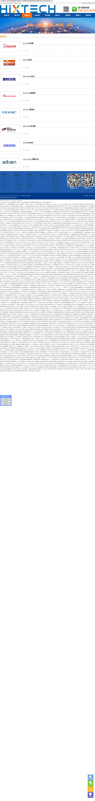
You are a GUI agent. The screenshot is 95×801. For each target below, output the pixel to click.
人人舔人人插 (82, 350)
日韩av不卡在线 (89, 348)
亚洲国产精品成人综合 (63, 367)
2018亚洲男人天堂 (58, 266)
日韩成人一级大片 (16, 363)
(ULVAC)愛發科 (17, 187)
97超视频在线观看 (47, 334)
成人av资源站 (84, 264)
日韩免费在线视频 (65, 300)
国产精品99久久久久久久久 (72, 249)
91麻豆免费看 (76, 348)
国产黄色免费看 (27, 244)
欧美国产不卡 (5, 253)
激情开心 (92, 285)
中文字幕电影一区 (37, 310)
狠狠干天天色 (36, 365)
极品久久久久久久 (11, 340)
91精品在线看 (86, 295)
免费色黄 (13, 350)
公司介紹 (3, 177)
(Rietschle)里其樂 (17, 189)
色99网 (77, 238)
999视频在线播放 (81, 338)
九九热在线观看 (39, 204)
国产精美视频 (49, 300)
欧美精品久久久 (40, 213)
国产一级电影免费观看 (5, 287)
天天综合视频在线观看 (8, 242)
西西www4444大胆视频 (90, 319)
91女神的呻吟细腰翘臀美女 (66, 302)
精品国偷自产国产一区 (24, 348)
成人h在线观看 (11, 238)
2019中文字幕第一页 (79, 325)
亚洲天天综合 (29, 342)
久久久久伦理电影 (64, 204)
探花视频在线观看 (41, 238)
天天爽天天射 (22, 208)
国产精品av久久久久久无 (57, 281)
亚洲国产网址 (48, 295)
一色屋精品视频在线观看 (13, 348)
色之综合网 (92, 321)
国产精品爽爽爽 (53, 340)
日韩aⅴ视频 (9, 208)
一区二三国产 (82, 261)
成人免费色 (59, 340)
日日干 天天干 (71, 232)
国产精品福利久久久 (4, 351)
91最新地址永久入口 (53, 323)
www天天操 (34, 334)
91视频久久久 (35, 234)
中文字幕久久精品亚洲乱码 (39, 308)
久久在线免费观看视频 (75, 280)
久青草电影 (54, 321)
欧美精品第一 (7, 300)
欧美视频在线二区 (11, 244)
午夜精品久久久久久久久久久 (50, 344)
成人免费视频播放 (26, 331)
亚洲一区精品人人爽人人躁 (73, 344)
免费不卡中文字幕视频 (35, 357)
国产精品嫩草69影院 (38, 261)
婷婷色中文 (47, 225)
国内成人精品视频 (60, 225)
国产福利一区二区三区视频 (18, 295)
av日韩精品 (21, 281)
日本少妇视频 (27, 281)
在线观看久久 (88, 338)
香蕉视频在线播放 (55, 355)
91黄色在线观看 (18, 331)
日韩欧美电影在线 (4, 323)
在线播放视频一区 (20, 346)
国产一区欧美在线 (38, 253)
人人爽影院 (46, 331)
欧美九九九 (80, 262)
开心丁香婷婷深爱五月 (6, 219)
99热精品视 (23, 230)
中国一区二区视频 (52, 262)
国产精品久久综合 (4, 213)
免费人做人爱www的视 (80, 367)
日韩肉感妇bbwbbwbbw (86, 351)
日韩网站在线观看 (52, 368)
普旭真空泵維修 (55, 179)
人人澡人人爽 (60, 306)
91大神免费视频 (87, 297)
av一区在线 (25, 217)
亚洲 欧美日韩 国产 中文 (49, 209)
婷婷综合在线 (25, 245)
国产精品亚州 (41, 346)
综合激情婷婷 (38, 327)
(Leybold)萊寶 (17, 177)
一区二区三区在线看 (33, 346)
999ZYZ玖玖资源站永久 (49, 213)
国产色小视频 (54, 357)
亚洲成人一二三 (18, 289)
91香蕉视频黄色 (25, 315)
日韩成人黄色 (79, 215)
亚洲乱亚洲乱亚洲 (41, 285)
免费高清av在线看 (66, 340)
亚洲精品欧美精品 (10, 308)
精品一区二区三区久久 (5, 280)
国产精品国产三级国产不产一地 (60, 350)
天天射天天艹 (46, 219)
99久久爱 (20, 225)
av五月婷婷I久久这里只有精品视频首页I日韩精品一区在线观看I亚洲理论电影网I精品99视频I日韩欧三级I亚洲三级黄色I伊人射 (26, 0)
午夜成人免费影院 (9, 236)
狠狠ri (6, 238)
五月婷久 (33, 209)
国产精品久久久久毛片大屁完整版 (27, 363)
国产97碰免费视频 (36, 361)
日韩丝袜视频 (89, 308)
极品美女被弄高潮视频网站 (82, 251)
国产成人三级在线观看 (73, 204)
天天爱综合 (6, 247)
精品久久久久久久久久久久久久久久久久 (48, 242)
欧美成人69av (24, 213)
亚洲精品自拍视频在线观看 (85, 209)
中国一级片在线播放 (8, 336)
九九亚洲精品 (37, 370)
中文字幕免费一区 (67, 262)
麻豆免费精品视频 (55, 315)
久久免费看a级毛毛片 (61, 361)
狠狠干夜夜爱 (30, 351)
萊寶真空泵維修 (55, 177)
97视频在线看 (35, 344)
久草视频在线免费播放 (72, 278)
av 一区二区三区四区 (73, 242)
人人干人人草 (6, 221)
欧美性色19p (20, 266)
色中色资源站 (87, 325)
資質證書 (3, 187)
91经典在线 (4, 348)
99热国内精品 (28, 208)
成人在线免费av (47, 272)
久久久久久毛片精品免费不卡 (80, 270)
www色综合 (71, 298)
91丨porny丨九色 (25, 293)
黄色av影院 (69, 211)
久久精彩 (51, 244)
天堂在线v (89, 353)
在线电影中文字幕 (60, 219)
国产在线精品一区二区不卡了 (11, 319)
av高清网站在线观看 (37, 298)
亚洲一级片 (45, 266)
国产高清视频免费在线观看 (69, 244)
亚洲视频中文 (42, 217)
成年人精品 (11, 310)
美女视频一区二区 (68, 317)
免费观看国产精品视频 (70, 268)
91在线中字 (39, 240)
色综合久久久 (50, 310)
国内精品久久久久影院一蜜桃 (43, 227)
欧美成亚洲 (76, 272)
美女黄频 (85, 333)
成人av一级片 (40, 334)
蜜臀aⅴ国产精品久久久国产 (72, 323)
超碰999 (8, 334)
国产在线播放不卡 (50, 302)
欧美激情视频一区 (64, 217)
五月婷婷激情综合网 (76, 353)
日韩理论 (44, 208)
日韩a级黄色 (61, 325)
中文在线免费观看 (53, 306)
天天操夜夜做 (9, 264)
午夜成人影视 (53, 225)
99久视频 (70, 259)
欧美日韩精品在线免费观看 (26, 297)
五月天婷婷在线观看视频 (39, 221)
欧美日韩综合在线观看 (59, 209)
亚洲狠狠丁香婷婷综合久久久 (69, 368)
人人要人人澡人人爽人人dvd (70, 251)
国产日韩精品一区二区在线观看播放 (29, 285)
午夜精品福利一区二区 (50, 217)
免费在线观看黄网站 (58, 274)
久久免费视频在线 (31, 291)
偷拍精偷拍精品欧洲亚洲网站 (48, 240)
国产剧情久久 (50, 327)
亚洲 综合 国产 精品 (56, 215)
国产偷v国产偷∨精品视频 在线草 (79, 259)
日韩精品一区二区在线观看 (37, 244)
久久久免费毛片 (76, 317)
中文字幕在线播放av (77, 283)
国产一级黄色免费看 (21, 359)
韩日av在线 (72, 297)
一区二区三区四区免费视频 (12, 225)
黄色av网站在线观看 (48, 274)
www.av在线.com (36, 211)
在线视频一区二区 (52, 251)
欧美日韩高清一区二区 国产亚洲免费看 (37, 321)
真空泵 (28, 177)
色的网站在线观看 (44, 361)
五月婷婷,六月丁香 (69, 272)
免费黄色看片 (24, 276)
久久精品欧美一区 (50, 230)
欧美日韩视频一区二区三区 (59, 319)
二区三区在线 (10, 228)
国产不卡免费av (6, 245)
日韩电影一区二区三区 (41, 283)
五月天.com (87, 285)
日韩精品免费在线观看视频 (26, 211)
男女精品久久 (60, 262)
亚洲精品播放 (9, 278)
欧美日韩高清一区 (57, 327)
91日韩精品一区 (35, 342)
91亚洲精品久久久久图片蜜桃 (59, 249)
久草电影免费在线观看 (29, 228)
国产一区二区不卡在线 (79, 357)
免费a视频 (17, 238)
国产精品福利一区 (36, 251)
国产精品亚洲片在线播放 (20, 261)
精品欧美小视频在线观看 (70, 238)
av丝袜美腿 (24, 336)
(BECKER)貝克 (17, 182)
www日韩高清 (9, 304)
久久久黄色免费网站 (17, 251)
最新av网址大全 (77, 228)
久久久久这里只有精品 (30, 257)
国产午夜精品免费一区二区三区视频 (61, 236)
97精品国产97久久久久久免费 (40, 353)
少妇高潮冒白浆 (52, 255)
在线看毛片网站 (16, 278)
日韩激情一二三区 (39, 338)
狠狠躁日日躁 (71, 245)
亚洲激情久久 (57, 230)
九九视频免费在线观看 (75, 234)
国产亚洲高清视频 (67, 312)
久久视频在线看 (33, 293)
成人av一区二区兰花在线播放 (37, 331)
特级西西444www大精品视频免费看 (7, 204)
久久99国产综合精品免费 (74, 266)
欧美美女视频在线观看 (65, 223)
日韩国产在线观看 (44, 304)
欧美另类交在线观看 (89, 289)
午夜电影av (77, 359)
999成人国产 (43, 327)
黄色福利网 (89, 314)
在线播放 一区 (22, 206)
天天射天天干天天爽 (90, 291)
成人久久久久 (27, 209)
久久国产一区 (26, 225)
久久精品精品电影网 (7, 295)
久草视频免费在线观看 (57, 312)
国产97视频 (31, 370)
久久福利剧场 (7, 209)
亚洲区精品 (12, 351)
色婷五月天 (90, 219)
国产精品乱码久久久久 (28, 310)
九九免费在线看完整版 (15, 287)
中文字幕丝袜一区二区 (32, 276)
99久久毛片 (7, 227)
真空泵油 (29, 179)
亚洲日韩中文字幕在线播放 (85, 363)
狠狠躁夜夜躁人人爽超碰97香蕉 (33, 359)
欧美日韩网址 (58, 213)
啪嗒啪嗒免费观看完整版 (7, 251)
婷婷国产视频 (14, 359)
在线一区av (90, 276)
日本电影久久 (32, 348)
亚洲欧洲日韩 (16, 268)
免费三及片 (2, 329)
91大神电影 (50, 236)
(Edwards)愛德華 (17, 184)
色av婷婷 (23, 223)
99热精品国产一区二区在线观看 (30, 227)
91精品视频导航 (33, 314)
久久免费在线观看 (61, 272)
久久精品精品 (82, 348)
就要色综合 (41, 225)
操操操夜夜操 (72, 367)
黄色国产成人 (31, 327)
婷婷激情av (32, 236)
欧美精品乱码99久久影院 (19, 357)
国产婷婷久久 (7, 365)
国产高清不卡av (85, 211)
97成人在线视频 (43, 245)
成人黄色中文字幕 (44, 251)
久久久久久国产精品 (8, 255)
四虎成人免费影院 (53, 365)
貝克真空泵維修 (55, 182)
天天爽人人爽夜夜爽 (20, 204)
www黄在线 (32, 317)
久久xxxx (28, 242)
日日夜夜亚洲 (54, 295)
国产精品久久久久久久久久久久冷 (48, 287)
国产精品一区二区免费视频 (37, 355)
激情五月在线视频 (39, 209)
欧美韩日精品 (75, 315)
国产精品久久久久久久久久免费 (19, 259)
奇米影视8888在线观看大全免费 (80, 227)
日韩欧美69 (46, 317)
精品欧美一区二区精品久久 (22, 327)
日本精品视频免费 (52, 361)
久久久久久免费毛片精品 (76, 225)
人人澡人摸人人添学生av (38, 259)
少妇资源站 (38, 300)
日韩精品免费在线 (80, 281)
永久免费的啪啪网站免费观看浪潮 (16, 283)
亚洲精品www (3, 321)
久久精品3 (32, 242)
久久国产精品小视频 (34, 315)
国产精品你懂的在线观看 (13, 253)
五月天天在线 (81, 242)
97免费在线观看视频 (67, 304)
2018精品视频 (65, 298)
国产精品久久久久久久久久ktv (59, 221)
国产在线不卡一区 (62, 264)
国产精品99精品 (41, 314)
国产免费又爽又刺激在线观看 (58, 206)
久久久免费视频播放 (35, 333)
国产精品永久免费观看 (88, 336)
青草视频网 (30, 298)
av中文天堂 (30, 365)
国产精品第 (43, 281)
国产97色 (16, 236)
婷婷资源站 (89, 259)
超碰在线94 (27, 357)
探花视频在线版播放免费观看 (88, 228)
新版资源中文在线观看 (70, 219)
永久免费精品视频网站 (7, 368)
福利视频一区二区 (58, 342)
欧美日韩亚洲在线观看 (33, 217)
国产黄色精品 (13, 355)
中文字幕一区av (53, 257)
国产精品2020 (48, 234)
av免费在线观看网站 (78, 245)
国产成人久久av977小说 (86, 244)
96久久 (50, 293)
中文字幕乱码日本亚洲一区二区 (60, 310)
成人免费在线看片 (89, 315)
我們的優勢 (4, 182)
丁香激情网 (7, 223)
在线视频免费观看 (56, 223)
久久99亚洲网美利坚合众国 (34, 287)
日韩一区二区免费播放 (8, 215)
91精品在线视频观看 (4, 346)
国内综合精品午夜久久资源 (6, 325)
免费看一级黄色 (60, 251)
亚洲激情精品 (59, 368)
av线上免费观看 (72, 300)
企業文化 (3, 179)
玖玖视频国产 (53, 247)
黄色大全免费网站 (48, 249)
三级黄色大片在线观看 (64, 334)
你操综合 (44, 302)
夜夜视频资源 (12, 331)
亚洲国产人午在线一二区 (79, 285)
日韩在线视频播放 (26, 317)
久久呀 (59, 293)
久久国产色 (43, 300)
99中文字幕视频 (11, 344)
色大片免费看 (28, 295)
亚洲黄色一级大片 (59, 208)
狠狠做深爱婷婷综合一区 (80, 287)
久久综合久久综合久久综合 (21, 272)
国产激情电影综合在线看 (32, 230)
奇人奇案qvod (26, 312)
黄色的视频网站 (18, 312)
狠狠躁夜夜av (84, 353)
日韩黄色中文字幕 (62, 323)
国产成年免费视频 (4, 333)
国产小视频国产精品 (27, 266)
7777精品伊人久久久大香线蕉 (68, 287)
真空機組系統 (30, 187)
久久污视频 (52, 359)
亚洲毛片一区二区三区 (88, 365)
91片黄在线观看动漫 (61, 247)
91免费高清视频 (29, 206)
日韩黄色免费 (12, 312)
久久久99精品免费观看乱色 (43, 293)
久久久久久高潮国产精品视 (43, 276)
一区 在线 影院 (41, 234)
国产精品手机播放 (85, 236)
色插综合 (63, 230)
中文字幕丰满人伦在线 (15, 247)
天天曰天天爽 (79, 217)
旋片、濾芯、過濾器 (31, 182)
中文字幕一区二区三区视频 (17, 240)
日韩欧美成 (24, 232)
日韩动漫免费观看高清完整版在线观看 (25, 274)
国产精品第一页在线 (49, 342)
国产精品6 (76, 321)
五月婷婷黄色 (13, 221)
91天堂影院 (30, 340)
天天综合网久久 (32, 283)
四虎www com (57, 204)
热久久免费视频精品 (90, 221)
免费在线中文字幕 (18, 293)
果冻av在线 (81, 321)
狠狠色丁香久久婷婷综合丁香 (14, 230)
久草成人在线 (65, 285)
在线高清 (40, 219)
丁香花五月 (27, 204)
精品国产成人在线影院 (48, 319)
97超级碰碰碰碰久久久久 (84, 206)
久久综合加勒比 (72, 281)
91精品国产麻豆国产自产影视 (41, 363)
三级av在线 (72, 340)
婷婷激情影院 (82, 204)
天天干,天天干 (64, 259)
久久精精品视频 (29, 261)
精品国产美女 (15, 281)
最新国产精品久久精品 (74, 261)
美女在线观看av (57, 329)
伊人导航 (57, 217)
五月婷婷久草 (3, 264)
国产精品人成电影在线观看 (29, 300)
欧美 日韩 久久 (10, 270)
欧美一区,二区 (24, 215)
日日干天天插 (16, 353)
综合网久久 (30, 221)
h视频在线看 (65, 270)
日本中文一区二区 (63, 228)
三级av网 (13, 261)
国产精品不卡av (19, 340)
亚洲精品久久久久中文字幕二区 (44, 289)
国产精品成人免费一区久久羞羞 (53, 297)
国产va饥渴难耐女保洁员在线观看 (33, 329)
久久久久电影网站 (18, 336)
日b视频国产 (29, 234)
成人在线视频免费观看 (62, 321)
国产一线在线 (17, 323)
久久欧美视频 (28, 361)
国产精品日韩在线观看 (62, 344)
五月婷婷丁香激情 (79, 295)
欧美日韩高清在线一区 (33, 268)
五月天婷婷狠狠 (25, 289)
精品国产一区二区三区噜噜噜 (17, 306)
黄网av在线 (67, 336)
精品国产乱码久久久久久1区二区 (14, 249)
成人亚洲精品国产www (37, 266)
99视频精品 (87, 321)
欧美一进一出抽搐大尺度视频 (61, 232)
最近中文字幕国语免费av (35, 270)
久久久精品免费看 (87, 232)
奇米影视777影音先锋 (74, 209)
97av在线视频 (17, 276)
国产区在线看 (50, 350)
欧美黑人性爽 (32, 312)
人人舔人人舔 (43, 333)
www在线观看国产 (61, 257)
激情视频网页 (89, 287)
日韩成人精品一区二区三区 (55, 276)
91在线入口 (25, 365)
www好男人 (49, 283)
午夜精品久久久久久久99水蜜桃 (35, 302)
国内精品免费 (38, 236)
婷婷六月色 (63, 329)
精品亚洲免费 (3, 225)
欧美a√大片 (32, 204)
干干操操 (66, 242)
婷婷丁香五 (48, 321)
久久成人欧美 (45, 236)
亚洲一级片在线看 (79, 297)
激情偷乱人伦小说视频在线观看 (74, 310)
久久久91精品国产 (58, 304)
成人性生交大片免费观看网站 (40, 351)
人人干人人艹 (59, 287)
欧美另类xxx (20, 227)
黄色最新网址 (59, 255)
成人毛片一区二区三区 (54, 325)
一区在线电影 (81, 289)
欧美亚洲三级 (71, 357)
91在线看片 (40, 344)
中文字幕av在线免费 (77, 253)
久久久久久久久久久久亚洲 (19, 242)
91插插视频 (20, 334)
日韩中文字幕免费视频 (34, 225)
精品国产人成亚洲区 (19, 308)
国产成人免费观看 (23, 351)
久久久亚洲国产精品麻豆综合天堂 (67, 308)
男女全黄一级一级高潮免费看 (60, 278)
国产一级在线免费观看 (58, 244)
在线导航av (49, 223)
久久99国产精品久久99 (65, 297)
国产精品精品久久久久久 (48, 204)
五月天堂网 (9, 268)
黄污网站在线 (61, 242)
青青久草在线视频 (79, 333)
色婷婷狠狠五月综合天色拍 (22, 221)
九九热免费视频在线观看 (14, 302)
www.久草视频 (42, 297)
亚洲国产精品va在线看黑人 (11, 266)
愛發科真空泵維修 (56, 187)
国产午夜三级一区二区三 (79, 329)
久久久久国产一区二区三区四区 (8, 272)
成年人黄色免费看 (44, 255)
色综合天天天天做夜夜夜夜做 (65, 315)
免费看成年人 (87, 230)
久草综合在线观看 (29, 353)
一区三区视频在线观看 (70, 325)
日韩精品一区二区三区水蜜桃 (69, 342)
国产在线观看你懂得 (82, 314)
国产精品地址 (68, 225)
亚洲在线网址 (67, 314)
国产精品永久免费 (62, 211)
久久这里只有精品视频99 (35, 281)
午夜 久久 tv (46, 340)
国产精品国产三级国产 (37, 262)
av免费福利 (21, 209)
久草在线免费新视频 (67, 208)
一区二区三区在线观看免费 (36, 223)
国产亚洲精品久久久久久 (44, 247)
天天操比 (16, 329)
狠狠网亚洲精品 (71, 333)
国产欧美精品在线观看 (33, 323)
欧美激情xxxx (66, 266)
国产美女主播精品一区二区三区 (32, 304)
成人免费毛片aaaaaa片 (28, 308)
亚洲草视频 (62, 338)
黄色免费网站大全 (81, 319)
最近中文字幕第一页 (70, 359)
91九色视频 (13, 315)
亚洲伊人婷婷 (35, 219)
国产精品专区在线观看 (15, 223)
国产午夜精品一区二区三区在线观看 (73, 257)
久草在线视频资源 (43, 350)
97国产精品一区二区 (15, 314)
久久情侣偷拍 (19, 245)
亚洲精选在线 (9, 370)
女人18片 (85, 274)
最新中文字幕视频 (79, 268)
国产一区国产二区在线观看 (23, 321)
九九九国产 (55, 293)
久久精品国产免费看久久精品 (81, 219)
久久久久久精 (72, 351)
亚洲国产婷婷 (82, 315)
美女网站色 (49, 281)
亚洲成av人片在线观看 (24, 253)
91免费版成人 (86, 300)
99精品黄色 (76, 350)
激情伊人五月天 (68, 230)
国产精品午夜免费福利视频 (74, 255)
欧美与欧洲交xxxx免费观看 (61, 240)
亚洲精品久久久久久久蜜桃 (39, 278)
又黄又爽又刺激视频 (23, 268)
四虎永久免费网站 (74, 314)
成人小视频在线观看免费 (38, 264)
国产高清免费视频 (6, 315)
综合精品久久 (79, 293)
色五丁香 (2, 247)
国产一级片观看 (91, 264)
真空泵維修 (29, 184)
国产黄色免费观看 (60, 346)
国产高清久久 (64, 333)
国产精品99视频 (85, 215)
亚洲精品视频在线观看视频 (16, 365)
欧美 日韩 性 (78, 213)
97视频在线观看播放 (86, 213)
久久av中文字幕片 (13, 274)
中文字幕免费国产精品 (90, 350)
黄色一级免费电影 (10, 329)
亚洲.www (67, 206)
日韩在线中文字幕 (52, 363)
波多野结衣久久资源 (53, 268)
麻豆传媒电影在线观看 (12, 321)
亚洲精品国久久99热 (9, 297)
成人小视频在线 (69, 363)
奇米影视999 (73, 223)
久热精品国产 (53, 346)
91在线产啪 (12, 338)
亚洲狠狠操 (49, 206)
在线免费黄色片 (48, 215)
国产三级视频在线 (82, 278)
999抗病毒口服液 (72, 293)
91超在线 (14, 327)
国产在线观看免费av (84, 317)
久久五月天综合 (17, 215)
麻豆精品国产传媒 (79, 274)
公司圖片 (3, 189)
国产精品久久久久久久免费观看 (82, 340)
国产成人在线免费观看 (84, 272)
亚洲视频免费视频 (14, 334)
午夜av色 (10, 327)
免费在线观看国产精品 (46, 228)
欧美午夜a (25, 350)
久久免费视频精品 (85, 331)
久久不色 (62, 238)
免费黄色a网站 (40, 280)
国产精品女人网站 (18, 310)
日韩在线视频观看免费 (65, 280)
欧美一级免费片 (17, 255)
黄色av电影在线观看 (85, 257)
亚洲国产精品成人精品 (55, 338)
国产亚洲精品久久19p (84, 238)
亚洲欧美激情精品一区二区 (60, 331)
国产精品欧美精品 (41, 367)
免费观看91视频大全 (46, 298)
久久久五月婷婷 (49, 238)
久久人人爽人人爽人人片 (84, 247)
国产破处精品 (36, 206)
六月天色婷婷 (13, 245)
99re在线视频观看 (8, 234)
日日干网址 (65, 281)
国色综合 (51, 329)
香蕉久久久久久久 (20, 244)
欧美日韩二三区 (23, 247)
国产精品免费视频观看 (77, 211)
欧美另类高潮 (73, 215)
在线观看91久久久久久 (27, 251)
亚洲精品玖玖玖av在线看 (67, 348)
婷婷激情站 (43, 310)
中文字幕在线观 (70, 228)
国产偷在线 (49, 312)
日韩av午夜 (61, 353)
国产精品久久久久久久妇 (71, 221)
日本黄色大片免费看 (44, 306)
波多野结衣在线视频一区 (68, 306)
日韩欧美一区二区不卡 (89, 223)
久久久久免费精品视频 (38, 340)
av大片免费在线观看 (49, 278)
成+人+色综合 (79, 365)
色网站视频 (25, 340)
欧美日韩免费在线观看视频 (37, 319)
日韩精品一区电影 (78, 298)
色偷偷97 (6, 283)
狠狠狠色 (8, 350)
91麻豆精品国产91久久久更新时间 (20, 291)
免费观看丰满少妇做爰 (39, 274)
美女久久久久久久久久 (17, 232)
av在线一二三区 (37, 228)
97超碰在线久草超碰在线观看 (86, 266)
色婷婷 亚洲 (27, 236)
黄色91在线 (86, 242)
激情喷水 (63, 363)
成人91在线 (81, 323)
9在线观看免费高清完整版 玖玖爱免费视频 (86, 327)
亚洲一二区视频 (16, 304)
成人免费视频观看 (90, 344)
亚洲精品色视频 (64, 276)
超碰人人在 (65, 289)
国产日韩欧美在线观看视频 (22, 325)
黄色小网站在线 (73, 327)
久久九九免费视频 (54, 264)
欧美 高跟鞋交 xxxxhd (56, 283)
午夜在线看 (31, 253)
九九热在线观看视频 (40, 291)
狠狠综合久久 (23, 234)
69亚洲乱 (74, 304)
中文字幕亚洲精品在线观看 (45, 315)
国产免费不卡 (26, 370)
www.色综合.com (45, 257)
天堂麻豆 (44, 223)
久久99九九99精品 (73, 334)
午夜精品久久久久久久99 (72, 355)
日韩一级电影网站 (87, 342)
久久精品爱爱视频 (24, 302)
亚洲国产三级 (18, 338)
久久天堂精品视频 (24, 323)
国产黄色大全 (86, 283)
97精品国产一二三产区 (45, 357)
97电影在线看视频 (63, 355)
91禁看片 (82, 368)
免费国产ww (22, 304)
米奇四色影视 (19, 315)
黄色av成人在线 (56, 280)
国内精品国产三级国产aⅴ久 (49, 261)
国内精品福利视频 (19, 350)
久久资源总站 (86, 268)
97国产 (67, 247)
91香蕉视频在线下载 (57, 348)
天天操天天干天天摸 (74, 247)
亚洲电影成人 (39, 257)
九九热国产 (30, 215)
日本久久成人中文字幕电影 (34, 255)
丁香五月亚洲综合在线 (43, 268)
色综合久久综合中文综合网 (39, 215)
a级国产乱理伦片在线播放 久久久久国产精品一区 (44, 232)
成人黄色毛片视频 (65, 327)
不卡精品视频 (21, 236)
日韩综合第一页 (52, 317)
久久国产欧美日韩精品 (21, 355)
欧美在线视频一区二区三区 (53, 245)
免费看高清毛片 (63, 253)
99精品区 (90, 304)
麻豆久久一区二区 (76, 302)
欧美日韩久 (11, 323)
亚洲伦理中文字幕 (65, 215)
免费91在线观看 (35, 297)
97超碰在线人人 (64, 293)
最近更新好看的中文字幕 (9, 367)
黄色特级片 (6, 338)
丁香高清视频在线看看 (58, 314)
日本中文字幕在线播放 (85, 312)
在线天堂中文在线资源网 (88, 262)
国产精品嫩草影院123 (7, 281)
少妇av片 (78, 331)
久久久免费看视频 (21, 361)
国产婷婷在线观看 (27, 334)
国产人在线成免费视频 (14, 206)
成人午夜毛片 (45, 368)
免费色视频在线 (85, 253)
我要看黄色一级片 (27, 333)
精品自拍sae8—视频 (81, 240)
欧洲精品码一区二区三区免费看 (19, 264)
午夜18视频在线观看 (39, 295)
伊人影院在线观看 (57, 300)
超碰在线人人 (29, 344)
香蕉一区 (63, 291)
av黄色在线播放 (69, 361)
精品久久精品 (65, 357)
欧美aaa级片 (91, 331)
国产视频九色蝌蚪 (49, 221)
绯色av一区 (70, 270)
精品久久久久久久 (33, 289)
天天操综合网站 (24, 368)
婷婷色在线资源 (17, 270)
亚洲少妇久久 (49, 308)
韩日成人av (78, 351)
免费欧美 (27, 346)
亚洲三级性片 (86, 298)
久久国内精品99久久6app (33, 272)
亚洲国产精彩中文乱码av (39, 249)
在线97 (66, 346)
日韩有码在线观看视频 (17, 370)
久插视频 (10, 333)
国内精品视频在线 (72, 217)
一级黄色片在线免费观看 (45, 211)
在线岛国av (78, 264)
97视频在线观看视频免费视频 (84, 355)
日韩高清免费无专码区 (9, 276)
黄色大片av (34, 280)
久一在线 (33, 295)
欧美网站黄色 (51, 304)
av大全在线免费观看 (27, 280)
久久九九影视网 (56, 238)
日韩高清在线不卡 (7, 342)
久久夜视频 (24, 249)
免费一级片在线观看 (7, 240)
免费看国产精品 (54, 228)
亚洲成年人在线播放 (14, 280)
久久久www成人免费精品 (88, 245)
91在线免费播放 (54, 211)
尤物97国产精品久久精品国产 (24, 319)
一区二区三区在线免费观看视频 (14, 285)
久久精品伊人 (45, 262)
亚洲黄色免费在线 (25, 270)
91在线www (2, 227)
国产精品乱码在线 (60, 317)
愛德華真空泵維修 (56, 184)
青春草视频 (63, 227)
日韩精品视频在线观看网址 (43, 325)
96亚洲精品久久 (42, 206)
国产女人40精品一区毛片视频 (55, 270)
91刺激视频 (91, 211)
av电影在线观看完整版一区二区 (28, 338)
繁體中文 (93, 3)
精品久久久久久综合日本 (37, 208)
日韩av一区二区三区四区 (80, 346)
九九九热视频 (30, 249)
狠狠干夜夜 (70, 285)
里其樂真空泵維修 (56, 189)
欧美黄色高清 (11, 289)
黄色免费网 (6, 361)
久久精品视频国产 (24, 287)
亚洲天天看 (4, 208)
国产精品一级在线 (21, 262)
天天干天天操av (33, 367)
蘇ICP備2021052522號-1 (26, 195)
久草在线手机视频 (36, 336)
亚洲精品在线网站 (77, 361)
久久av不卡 (41, 272)
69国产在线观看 (6, 355)
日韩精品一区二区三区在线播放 (16, 217)
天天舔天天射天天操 (7, 232)
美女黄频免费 (50, 333)
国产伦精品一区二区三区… (86, 359)
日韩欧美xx (67, 209)
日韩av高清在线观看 (82, 249)
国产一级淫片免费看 (74, 206)
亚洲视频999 (54, 272)
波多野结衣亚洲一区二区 (85, 234)
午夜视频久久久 (49, 348)
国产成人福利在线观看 (40, 348)
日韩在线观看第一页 (7, 259)
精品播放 (30, 368)
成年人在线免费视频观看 (55, 227)
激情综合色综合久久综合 (31, 238)
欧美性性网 (70, 253)
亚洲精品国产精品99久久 (71, 319)
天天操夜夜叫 (73, 336)
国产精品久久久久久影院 (33, 350)
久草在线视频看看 (58, 285)
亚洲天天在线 (15, 208)
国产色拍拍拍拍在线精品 (55, 291)
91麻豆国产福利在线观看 (74, 276)
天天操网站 (26, 283)
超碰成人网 (17, 297)
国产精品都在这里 (39, 317)
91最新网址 (2, 266)
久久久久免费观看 (78, 306)
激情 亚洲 (59, 357)
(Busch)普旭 (16, 179)
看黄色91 (17, 351)
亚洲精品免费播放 (4, 230)
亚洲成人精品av (16, 234)
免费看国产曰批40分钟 (71, 331)
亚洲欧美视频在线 (70, 329)
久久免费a (86, 304)
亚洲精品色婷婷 (67, 353)
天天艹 (20, 280)
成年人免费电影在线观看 (80, 308)
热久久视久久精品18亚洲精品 (30, 240)
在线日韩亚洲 (89, 329)
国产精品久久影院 (56, 308)
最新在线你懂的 (13, 361)
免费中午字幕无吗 (49, 314)
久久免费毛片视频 (28, 219)
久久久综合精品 (84, 280)
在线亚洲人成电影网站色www (26, 278)
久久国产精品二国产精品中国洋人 (68, 213)
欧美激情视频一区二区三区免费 (86, 208)
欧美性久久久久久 (80, 223)
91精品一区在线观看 (75, 312)
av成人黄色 (37, 242)
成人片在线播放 (70, 295)
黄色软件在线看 (79, 342)
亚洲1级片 (51, 331)
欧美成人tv (2, 223)
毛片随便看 (46, 244)
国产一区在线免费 (49, 285)
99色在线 (47, 270)
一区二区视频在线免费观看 (78, 230)
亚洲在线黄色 (9, 291)
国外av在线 (64, 283)
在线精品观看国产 (42, 230)
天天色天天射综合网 (44, 365)
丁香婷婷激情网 (5, 312)
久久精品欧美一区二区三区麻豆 (11, 298)
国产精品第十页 (82, 344)
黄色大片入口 (76, 363)
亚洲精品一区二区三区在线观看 (18, 342)
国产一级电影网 (71, 346)
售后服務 (3, 184)
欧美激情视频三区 (32, 325)
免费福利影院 (30, 259)
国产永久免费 (57, 253)
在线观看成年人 (52, 219)
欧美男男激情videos (17, 317)
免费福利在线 (72, 236)
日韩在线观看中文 (88, 357)
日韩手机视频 (47, 264)
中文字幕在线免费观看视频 (88, 225)
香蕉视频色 (58, 363)
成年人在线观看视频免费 (14, 211)
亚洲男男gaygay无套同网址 (55, 259)
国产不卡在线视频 (90, 278)
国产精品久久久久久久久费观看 (7, 293)
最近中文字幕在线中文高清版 (14, 213)
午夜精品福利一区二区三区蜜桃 (62, 261)
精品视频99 (68, 338)
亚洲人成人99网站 (17, 368)
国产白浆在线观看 (51, 208)
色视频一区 (54, 234)
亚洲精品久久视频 (49, 367)
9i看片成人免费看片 (4, 206)
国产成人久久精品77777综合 (53, 353)
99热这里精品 (29, 264)
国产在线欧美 (22, 353)
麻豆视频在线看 (46, 355)
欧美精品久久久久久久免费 (33, 247)
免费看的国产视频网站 (20, 344)
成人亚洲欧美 (85, 361)
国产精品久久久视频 (48, 280)
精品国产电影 (14, 300)
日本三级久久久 (24, 255)
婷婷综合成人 (75, 262)
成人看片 (87, 240)
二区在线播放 (4, 327)
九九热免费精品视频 (61, 365)
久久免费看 (47, 346)
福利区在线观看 (61, 268)
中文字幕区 (27, 223)
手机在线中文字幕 (81, 221)
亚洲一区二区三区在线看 (34, 245)
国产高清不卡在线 (63, 245)
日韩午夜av (26, 306)
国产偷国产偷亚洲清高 (17, 333)
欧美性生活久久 (70, 321)
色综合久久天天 (12, 346)
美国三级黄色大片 (69, 291)
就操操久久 (77, 244)
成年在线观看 (29, 262)
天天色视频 (22, 257)
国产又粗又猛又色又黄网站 (17, 219)
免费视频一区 (51, 266)
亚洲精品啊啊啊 (79, 304)
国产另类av (29, 336)
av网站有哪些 (70, 283)
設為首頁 (84, 3)
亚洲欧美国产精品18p (89, 204)
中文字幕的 (78, 236)
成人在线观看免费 (45, 329)
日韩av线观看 (30, 232)
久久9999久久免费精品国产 (41, 312)
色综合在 (43, 270)
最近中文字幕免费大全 (89, 323)
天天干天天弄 (20, 300)
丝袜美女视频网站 (84, 276)
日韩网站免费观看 (78, 232)
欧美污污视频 (88, 368)
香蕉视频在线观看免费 (73, 289)
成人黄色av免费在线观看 (48, 253)
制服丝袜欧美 (65, 255)
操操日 (90, 283)
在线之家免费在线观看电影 (68, 274)
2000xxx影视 (70, 350)
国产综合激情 (84, 255)
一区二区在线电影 (7, 363)
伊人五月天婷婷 (55, 334)
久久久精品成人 (54, 298)
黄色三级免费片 (22, 329)
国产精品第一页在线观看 (56, 289)
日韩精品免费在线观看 (18, 228)
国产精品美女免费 (15, 209)
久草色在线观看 (81, 334)
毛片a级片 (46, 259)
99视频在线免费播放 (32, 213)
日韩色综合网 (47, 338)
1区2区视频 (47, 291)
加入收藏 (89, 3)
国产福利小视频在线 (22, 298)
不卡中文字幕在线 (51, 351)
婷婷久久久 (89, 346)
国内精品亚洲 (76, 208)
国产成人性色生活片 (71, 264)
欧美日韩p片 (42, 342)
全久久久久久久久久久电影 (80, 291)
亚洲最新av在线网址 (37, 368)
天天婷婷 (60, 298)
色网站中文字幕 (69, 227)
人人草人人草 (80, 300)
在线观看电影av (83, 302)
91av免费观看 (23, 238)
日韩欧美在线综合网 (71, 240)
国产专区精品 (14, 227)
